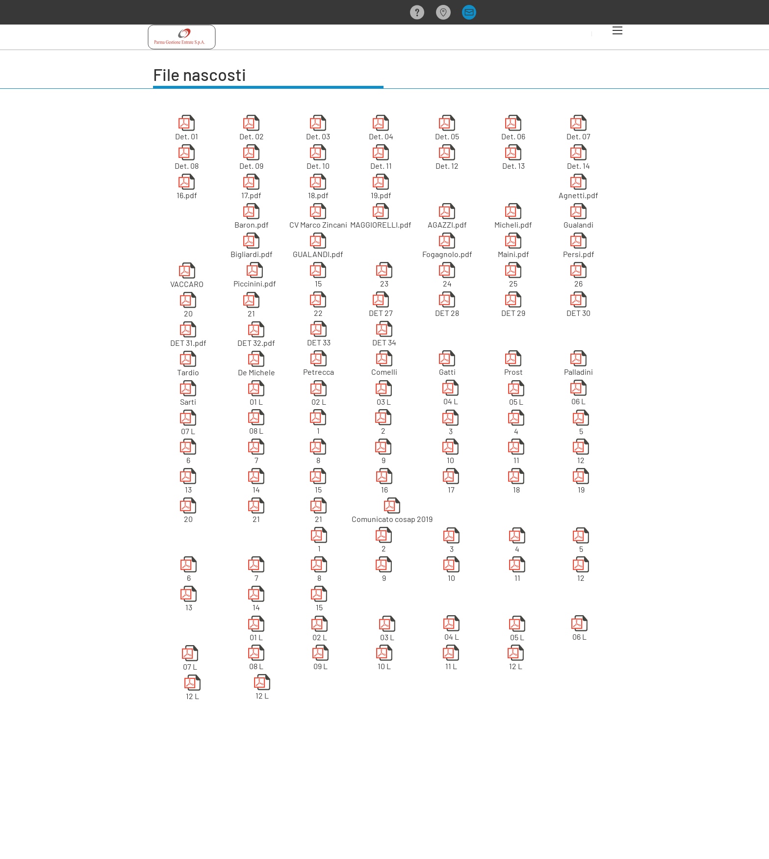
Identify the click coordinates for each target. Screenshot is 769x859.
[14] (256, 482)
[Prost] (513, 365)
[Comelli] (384, 365)
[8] (318, 453)
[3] (450, 424)
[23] (384, 276)
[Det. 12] (447, 159)
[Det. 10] (318, 159)
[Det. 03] (318, 129)
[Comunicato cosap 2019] (392, 512)
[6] (188, 453)
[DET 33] (318, 335)
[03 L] (383, 395)
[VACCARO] (187, 277)
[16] (384, 482)
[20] (188, 306)
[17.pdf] (251, 188)
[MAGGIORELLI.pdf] (380, 218)
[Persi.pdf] (578, 247)
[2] (383, 424)
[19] (581, 482)
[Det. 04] (380, 129)
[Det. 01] (186, 129)
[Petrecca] (318, 365)
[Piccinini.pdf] (254, 276)
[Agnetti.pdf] (578, 188)
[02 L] (318, 395)
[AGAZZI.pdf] (447, 218)
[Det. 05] (447, 129)
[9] (383, 453)
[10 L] (384, 659)
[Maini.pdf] (513, 247)
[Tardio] (188, 365)
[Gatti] (447, 365)
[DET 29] (513, 306)
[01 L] (256, 395)
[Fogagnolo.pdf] (447, 247)
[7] (256, 453)
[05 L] (516, 395)
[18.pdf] (318, 188)
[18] (516, 482)
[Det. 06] (513, 129)
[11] (516, 453)
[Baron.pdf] (251, 218)
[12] (581, 453)
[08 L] (256, 424)
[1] (318, 424)
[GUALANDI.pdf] (318, 247)
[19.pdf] (380, 188)
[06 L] (578, 394)
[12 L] (192, 689)
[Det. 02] (251, 129)
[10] (450, 453)
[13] (188, 482)
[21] (251, 306)
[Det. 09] (251, 159)
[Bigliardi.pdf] (251, 247)
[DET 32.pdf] (256, 336)
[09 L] (320, 659)
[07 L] (188, 424)
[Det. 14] (578, 159)
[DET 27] (380, 306)
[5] (581, 424)
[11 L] (451, 659)
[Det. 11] (380, 159)
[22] (318, 306)
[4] (516, 424)
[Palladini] (578, 365)
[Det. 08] (186, 159)
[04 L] (450, 394)
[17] (451, 482)
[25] (513, 276)
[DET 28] (447, 306)
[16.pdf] (186, 188)
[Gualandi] (578, 218)
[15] (318, 276)
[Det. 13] (513, 159)
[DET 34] (384, 335)
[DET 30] (578, 306)
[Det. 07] (578, 129)
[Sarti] (188, 395)
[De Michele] (256, 365)
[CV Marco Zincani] (318, 218)
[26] (578, 276)
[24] (447, 276)
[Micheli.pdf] (513, 218)
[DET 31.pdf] (188, 336)
